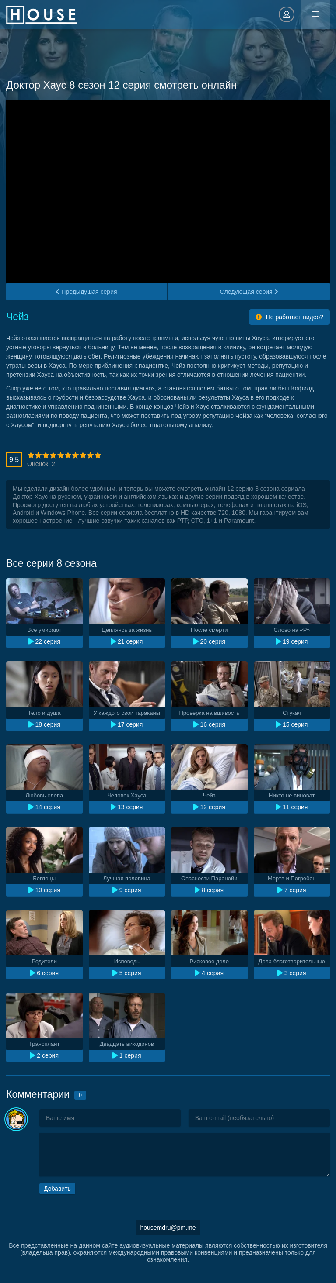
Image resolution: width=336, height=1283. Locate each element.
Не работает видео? (289, 317)
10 (98, 455)
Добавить (57, 1188)
